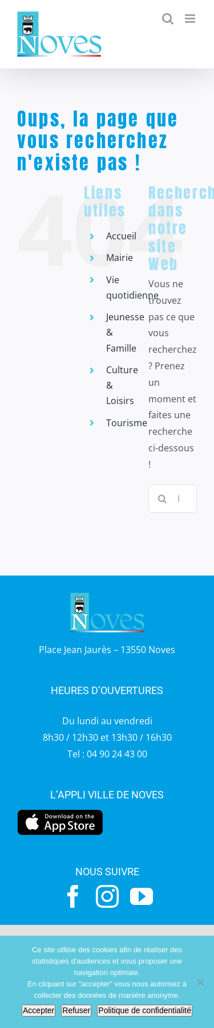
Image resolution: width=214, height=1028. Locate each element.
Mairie (119, 257)
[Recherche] (162, 498)
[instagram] (107, 896)
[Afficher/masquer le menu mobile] (191, 19)
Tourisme (126, 423)
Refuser (76, 1010)
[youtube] (141, 896)
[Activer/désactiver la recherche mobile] (167, 19)
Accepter (38, 1010)
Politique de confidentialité (144, 1010)
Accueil (121, 236)
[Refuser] (199, 982)
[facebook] (73, 896)
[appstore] (60, 812)
